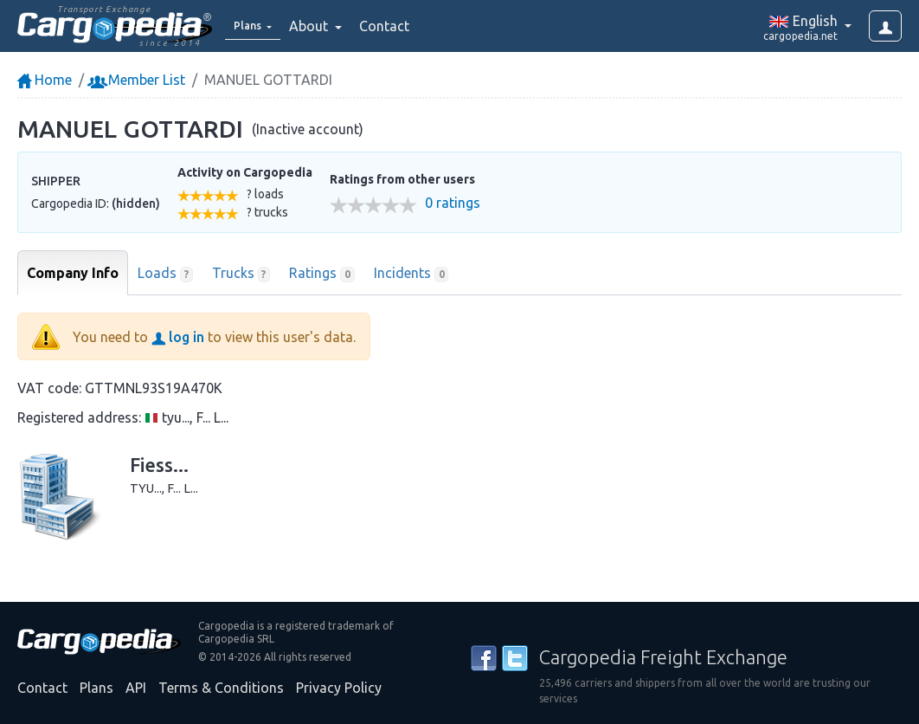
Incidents (411, 273)
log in (177, 337)
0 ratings (452, 203)
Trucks (241, 273)
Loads (165, 273)
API (135, 687)
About (321, 26)
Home (44, 79)
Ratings (322, 273)
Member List (138, 79)
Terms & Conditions (221, 687)
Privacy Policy (339, 687)
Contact (395, 26)
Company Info (73, 273)
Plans (96, 687)
